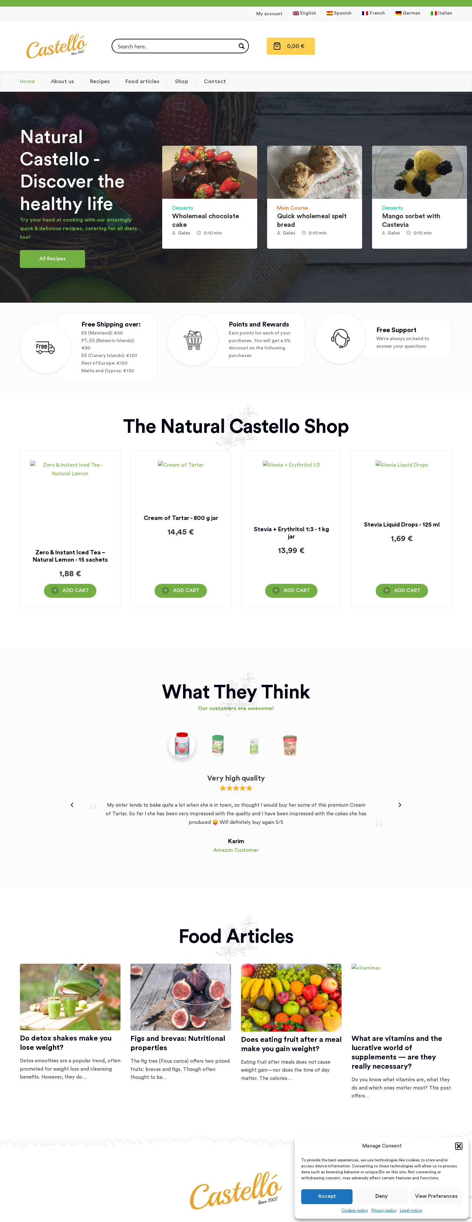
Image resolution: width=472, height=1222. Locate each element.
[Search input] (176, 46)
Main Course (292, 208)
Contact (215, 81)
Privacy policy (384, 1210)
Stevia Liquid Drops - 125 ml (402, 552)
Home (27, 81)
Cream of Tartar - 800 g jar (181, 552)
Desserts (182, 208)
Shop (181, 81)
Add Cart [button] (76, 590)
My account (269, 14)
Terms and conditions (236, 1211)
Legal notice (411, 1210)
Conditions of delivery (292, 1211)
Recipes (100, 81)
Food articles (142, 81)
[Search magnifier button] (241, 46)
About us (62, 81)
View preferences (436, 1196)
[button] (458, 1146)
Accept (327, 1196)
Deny (381, 1196)
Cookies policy (355, 1210)
